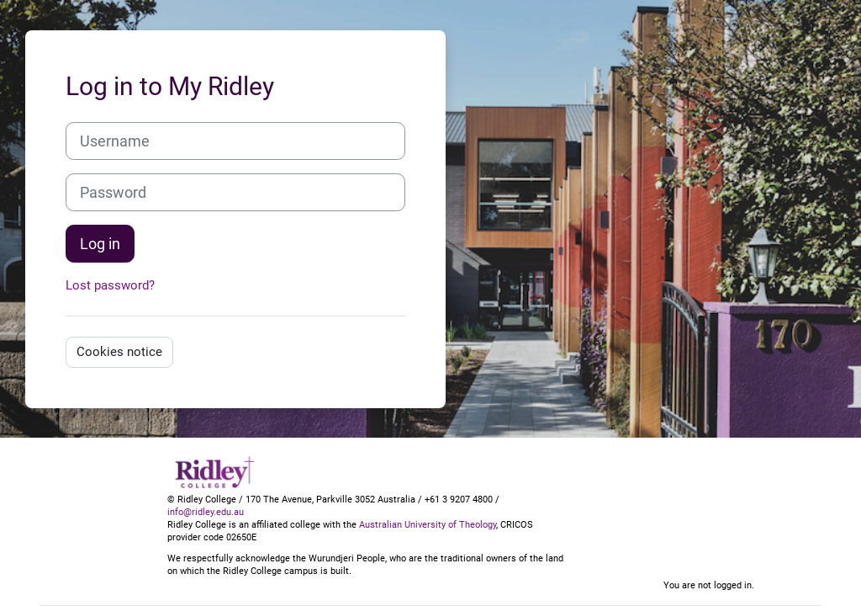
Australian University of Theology (427, 524)
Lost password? (110, 285)
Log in (100, 243)
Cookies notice (119, 351)
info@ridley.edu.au (205, 512)
